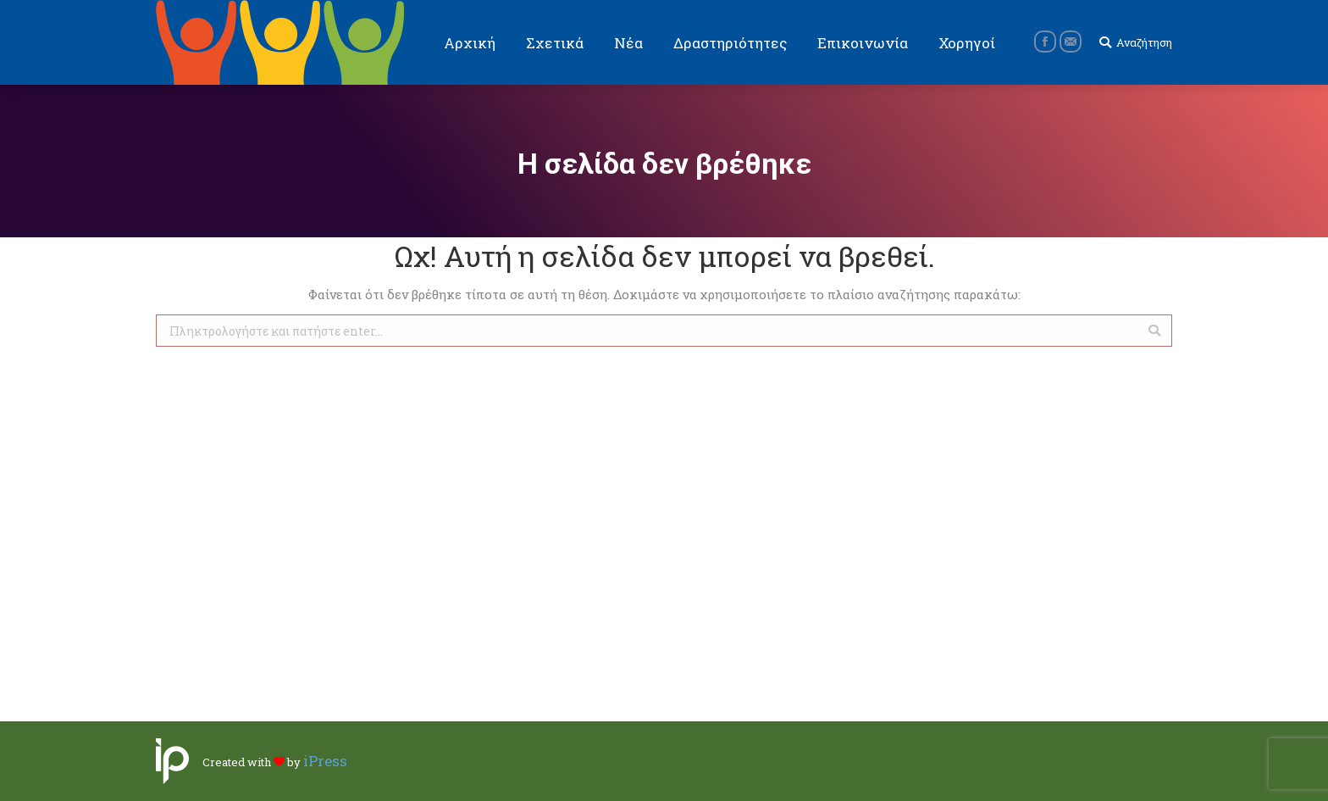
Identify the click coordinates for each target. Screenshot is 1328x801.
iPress (325, 760)
